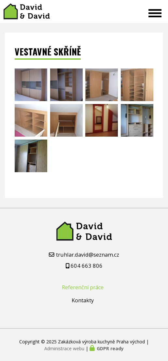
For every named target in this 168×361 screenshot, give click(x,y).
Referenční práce (83, 287)
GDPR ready (110, 348)
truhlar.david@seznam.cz (87, 254)
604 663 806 (87, 265)
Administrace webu (64, 348)
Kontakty (83, 300)
